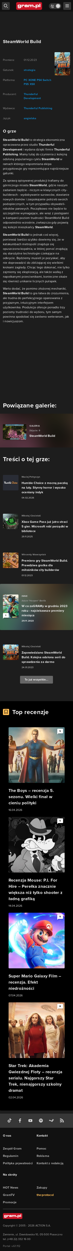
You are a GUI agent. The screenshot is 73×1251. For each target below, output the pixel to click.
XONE (31, 80)
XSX (32, 84)
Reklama (43, 1156)
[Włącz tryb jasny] (55, 6)
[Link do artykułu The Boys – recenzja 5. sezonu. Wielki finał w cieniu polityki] (37, 769)
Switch (46, 80)
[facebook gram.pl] (21, 1121)
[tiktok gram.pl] (10, 1121)
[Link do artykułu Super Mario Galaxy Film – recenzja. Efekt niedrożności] (37, 955)
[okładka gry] (61, 63)
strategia (29, 70)
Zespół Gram (12, 1148)
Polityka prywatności (18, 1163)
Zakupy (42, 1187)
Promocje (10, 1202)
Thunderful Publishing (38, 108)
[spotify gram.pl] (42, 1121)
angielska (30, 118)
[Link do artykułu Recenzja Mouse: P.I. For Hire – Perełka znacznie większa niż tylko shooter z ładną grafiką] (37, 862)
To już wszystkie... (36, 680)
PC (25, 80)
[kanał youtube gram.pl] (31, 1121)
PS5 (26, 84)
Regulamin (10, 1156)
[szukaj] (6, 6)
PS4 (39, 80)
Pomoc (42, 1148)
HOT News (10, 1187)
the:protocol (45, 1195)
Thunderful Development (32, 96)
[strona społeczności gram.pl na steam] (52, 1121)
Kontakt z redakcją (50, 1163)
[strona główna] (29, 6)
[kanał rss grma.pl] (63, 1121)
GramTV (9, 1195)
